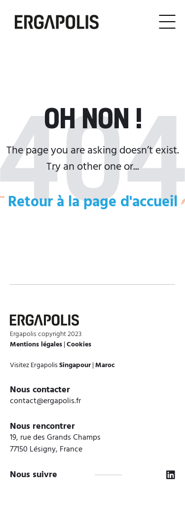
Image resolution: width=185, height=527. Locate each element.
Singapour (75, 365)
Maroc (105, 365)
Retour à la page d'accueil (93, 202)
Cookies (79, 344)
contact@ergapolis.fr (45, 401)
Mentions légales (36, 344)
